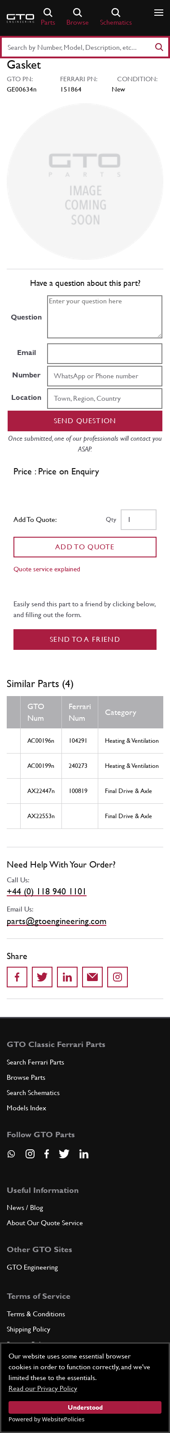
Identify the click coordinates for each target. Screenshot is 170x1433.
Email (26, 352)
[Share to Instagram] (117, 977)
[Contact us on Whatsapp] (11, 1157)
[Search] (158, 47)
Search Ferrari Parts (35, 1062)
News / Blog (25, 1207)
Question (26, 317)
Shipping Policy (28, 1329)
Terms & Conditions (36, 1314)
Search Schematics (33, 1092)
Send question (85, 420)
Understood (85, 1407)
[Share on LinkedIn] (67, 977)
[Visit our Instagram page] (30, 1154)
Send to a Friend (85, 639)
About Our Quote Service (45, 1222)
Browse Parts (26, 1077)
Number (26, 375)
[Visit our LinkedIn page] (84, 1154)
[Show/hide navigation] (159, 13)
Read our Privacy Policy (43, 1388)
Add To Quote (85, 547)
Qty (111, 519)
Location (26, 397)
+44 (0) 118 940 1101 (47, 891)
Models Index (26, 1108)
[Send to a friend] (92, 977)
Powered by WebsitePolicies (46, 1419)
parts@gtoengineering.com (56, 921)
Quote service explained (46, 569)
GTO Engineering (32, 1267)
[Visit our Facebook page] (46, 1154)
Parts (48, 17)
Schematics (116, 17)
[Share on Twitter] (42, 977)
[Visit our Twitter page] (64, 1154)
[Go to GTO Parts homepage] (20, 18)
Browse (77, 17)
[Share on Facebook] (17, 977)
